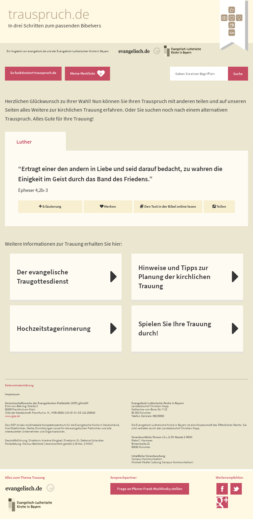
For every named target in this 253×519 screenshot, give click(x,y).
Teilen (219, 206)
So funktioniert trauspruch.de (33, 72)
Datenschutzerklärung (19, 385)
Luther (24, 141)
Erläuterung (50, 206)
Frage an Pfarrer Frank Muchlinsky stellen (149, 488)
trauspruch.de (48, 14)
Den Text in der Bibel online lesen (168, 206)
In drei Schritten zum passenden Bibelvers (54, 25)
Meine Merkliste (87, 74)
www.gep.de (12, 416)
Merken (108, 206)
